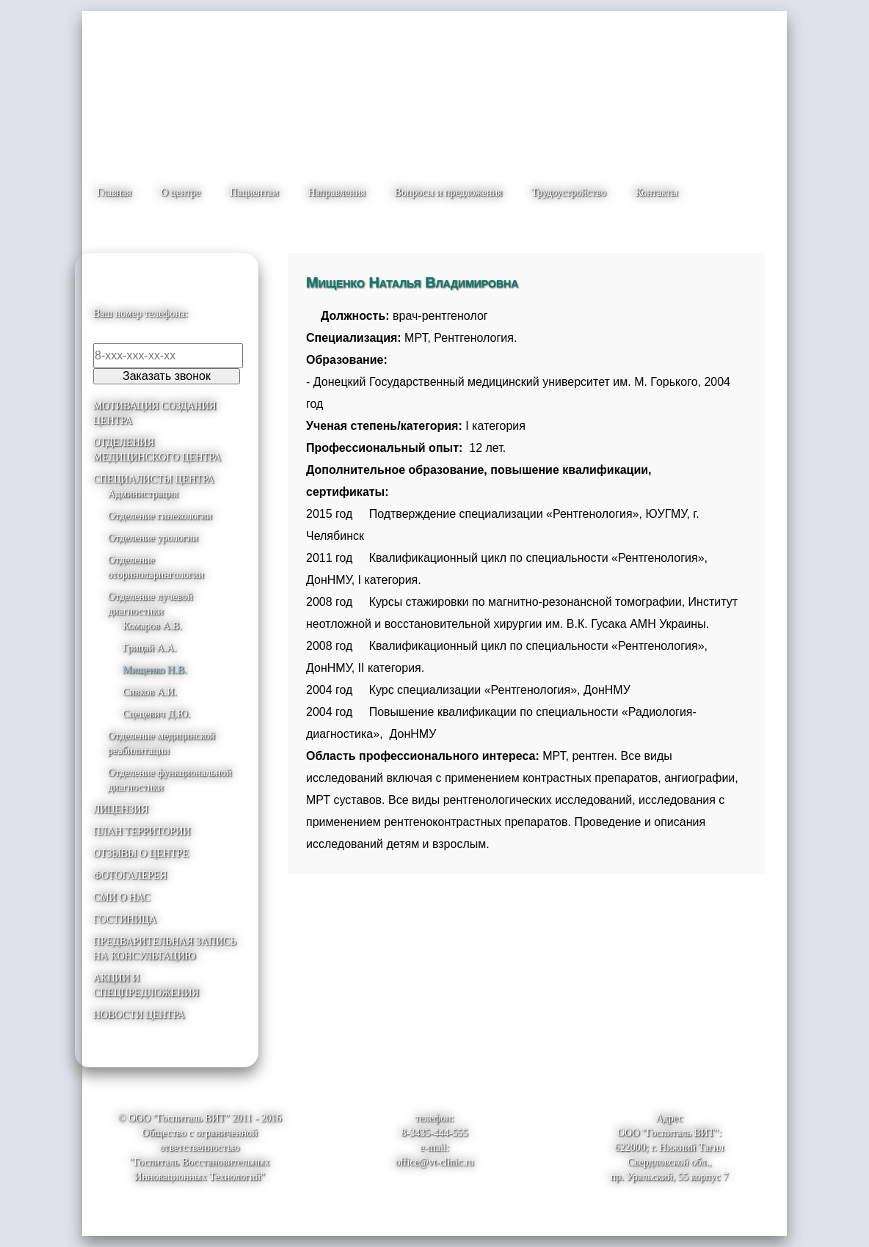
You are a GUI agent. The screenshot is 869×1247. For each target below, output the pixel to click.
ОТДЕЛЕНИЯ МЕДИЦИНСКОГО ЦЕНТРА (157, 450)
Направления (337, 192)
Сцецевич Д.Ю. (156, 714)
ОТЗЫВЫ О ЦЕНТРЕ (141, 853)
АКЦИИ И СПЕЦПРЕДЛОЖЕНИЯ (146, 985)
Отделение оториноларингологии (156, 567)
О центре (180, 192)
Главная (114, 192)
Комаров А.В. (152, 626)
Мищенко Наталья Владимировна (412, 282)
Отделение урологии (153, 538)
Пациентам (254, 192)
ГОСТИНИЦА (124, 919)
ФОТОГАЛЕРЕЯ (130, 875)
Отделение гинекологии (160, 516)
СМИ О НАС (121, 897)
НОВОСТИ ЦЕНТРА (139, 1014)
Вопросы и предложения (449, 192)
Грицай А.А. (150, 648)
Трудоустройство (568, 192)
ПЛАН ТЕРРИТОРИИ (142, 831)
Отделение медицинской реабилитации (161, 743)
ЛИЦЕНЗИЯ (120, 809)
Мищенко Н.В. (154, 670)
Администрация (143, 494)
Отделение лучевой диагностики (150, 604)
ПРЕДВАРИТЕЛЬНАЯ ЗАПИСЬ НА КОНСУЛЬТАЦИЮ (164, 949)
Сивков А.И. (150, 692)
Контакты (657, 192)
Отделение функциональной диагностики (169, 780)
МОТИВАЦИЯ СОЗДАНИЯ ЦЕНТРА (155, 413)
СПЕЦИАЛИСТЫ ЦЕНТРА (153, 479)
